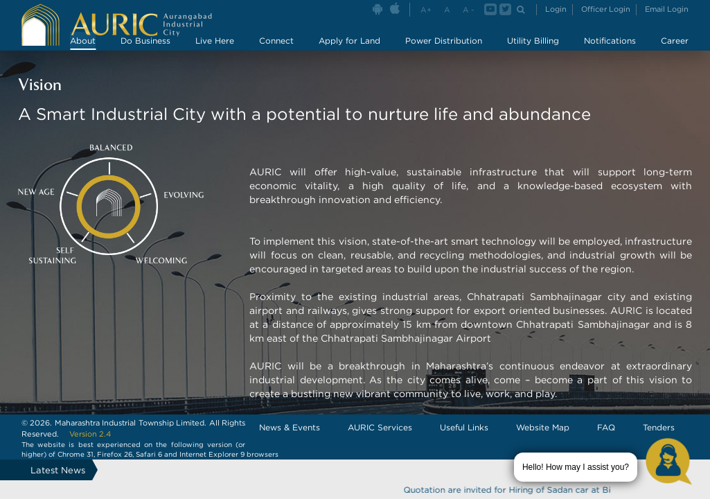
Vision (312, 59)
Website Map (542, 427)
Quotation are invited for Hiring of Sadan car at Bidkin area (534, 489)
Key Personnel (467, 59)
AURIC (259, 59)
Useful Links (464, 427)
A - (468, 10)
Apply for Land (349, 40)
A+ (426, 10)
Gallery (538, 59)
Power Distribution (443, 40)
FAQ (606, 427)
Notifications (610, 40)
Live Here (214, 40)
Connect (276, 40)
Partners (671, 59)
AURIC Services (380, 427)
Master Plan (603, 59)
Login (556, 9)
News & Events (289, 427)
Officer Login (605, 9)
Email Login (667, 9)
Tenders (659, 427)
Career (675, 40)
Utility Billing (533, 40)
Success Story (381, 59)
